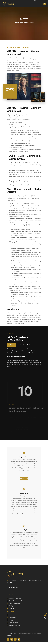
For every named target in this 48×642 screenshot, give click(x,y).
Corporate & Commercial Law (16, 601)
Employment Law (13, 606)
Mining (11, 620)
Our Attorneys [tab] (11, 345)
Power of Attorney (13, 623)
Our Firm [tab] (29, 345)
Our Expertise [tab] (21, 345)
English (34, 1)
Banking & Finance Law (15, 598)
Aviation (11, 615)
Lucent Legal (23, 633)
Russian (39, 1)
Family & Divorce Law (14, 603)
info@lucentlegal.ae (13, 587)
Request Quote (24, 478)
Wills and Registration (14, 625)
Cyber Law (11, 608)
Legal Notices (12, 617)
